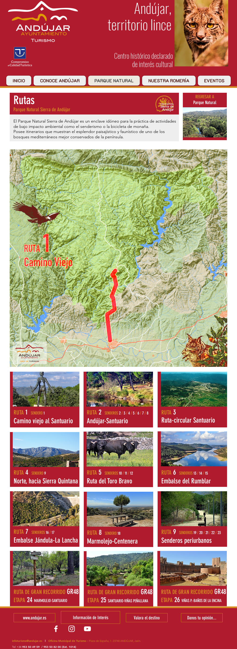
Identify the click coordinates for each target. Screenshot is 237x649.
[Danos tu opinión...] (202, 617)
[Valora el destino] (147, 617)
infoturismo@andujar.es (27, 641)
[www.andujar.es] (34, 617)
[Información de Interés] (90, 617)
